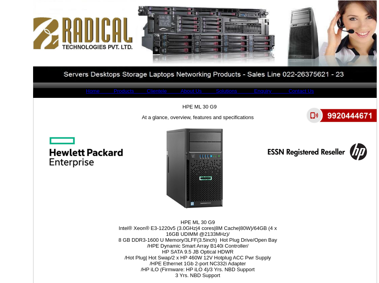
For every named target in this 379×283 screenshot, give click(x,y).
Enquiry (255, 91)
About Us (184, 91)
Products (117, 91)
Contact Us (293, 91)
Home (93, 91)
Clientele (150, 91)
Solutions (219, 91)
